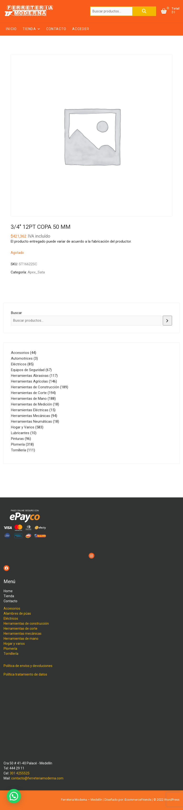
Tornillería (11, 653)
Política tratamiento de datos (25, 674)
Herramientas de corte (20, 628)
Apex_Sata (36, 272)
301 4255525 (20, 773)
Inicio (11, 29)
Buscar (144, 11)
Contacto (56, 29)
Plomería (10, 648)
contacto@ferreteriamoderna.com (37, 778)
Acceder (80, 29)
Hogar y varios (14, 643)
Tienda (29, 29)
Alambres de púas (17, 613)
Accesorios (12, 608)
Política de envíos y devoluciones (28, 666)
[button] (14, 796)
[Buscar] (167, 320)
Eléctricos (11, 618)
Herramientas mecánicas (22, 633)
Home (8, 591)
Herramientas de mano (21, 638)
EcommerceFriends (138, 799)
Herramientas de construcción (26, 623)
